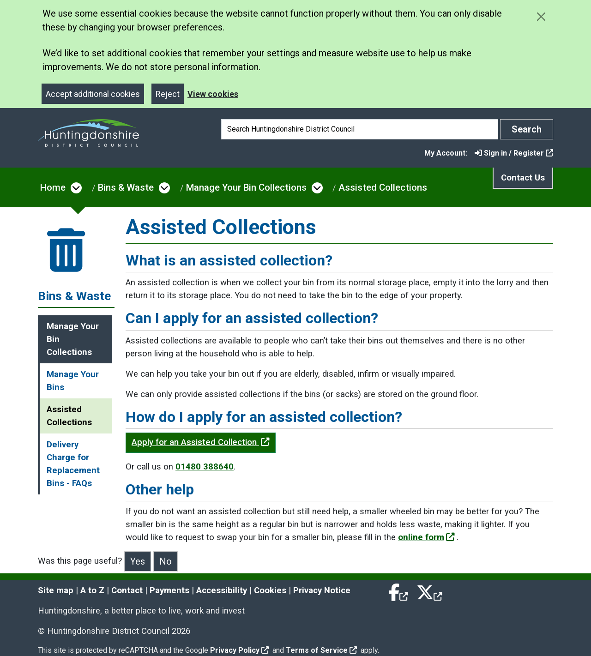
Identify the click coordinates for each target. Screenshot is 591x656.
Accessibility (221, 590)
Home (53, 187)
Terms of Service (321, 650)
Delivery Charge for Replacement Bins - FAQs (73, 463)
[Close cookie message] (541, 16)
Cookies (270, 590)
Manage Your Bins (73, 380)
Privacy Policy (239, 650)
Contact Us (523, 178)
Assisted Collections (382, 187)
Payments (169, 590)
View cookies (212, 94)
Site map (55, 590)
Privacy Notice (321, 590)
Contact (127, 590)
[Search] (359, 129)
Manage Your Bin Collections (246, 187)
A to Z (92, 590)
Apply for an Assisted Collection (201, 442)
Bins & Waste (126, 187)
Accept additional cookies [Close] (93, 94)
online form (426, 537)
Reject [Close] (168, 94)
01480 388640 (204, 467)
